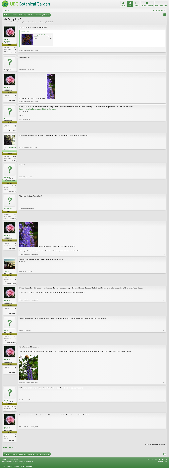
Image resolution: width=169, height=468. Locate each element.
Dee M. (6, 332)
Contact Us (150, 461)
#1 (164, 52)
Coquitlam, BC (12, 52)
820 (15, 125)
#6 (164, 191)
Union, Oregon (12, 131)
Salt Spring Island (11, 284)
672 (15, 279)
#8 (164, 255)
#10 (164, 314)
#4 (164, 130)
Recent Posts (8, 10)
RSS (166, 461)
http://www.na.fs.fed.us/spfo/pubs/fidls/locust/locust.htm (37, 109)
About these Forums (161, 5)
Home (159, 461)
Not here (14, 412)
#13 (164, 411)
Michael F (7, 178)
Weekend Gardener (40, 22)
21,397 (14, 408)
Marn (5, 119)
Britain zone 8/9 (12, 192)
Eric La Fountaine (10, 148)
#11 (164, 343)
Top (163, 461)
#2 (164, 70)
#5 (164, 160)
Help (156, 461)
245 (15, 215)
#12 (164, 384)
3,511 (14, 157)
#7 (164, 219)
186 (15, 338)
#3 (164, 102)
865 (15, 47)
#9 (164, 284)
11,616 (14, 186)
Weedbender (8, 209)
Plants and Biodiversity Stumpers (19, 22)
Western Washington (11, 343)
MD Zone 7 (13, 219)
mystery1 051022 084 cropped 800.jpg (44, 35)
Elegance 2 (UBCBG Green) (10, 461)
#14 (164, 442)
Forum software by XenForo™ (17, 463)
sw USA (14, 160)
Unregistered (8, 70)
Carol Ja (6, 273)
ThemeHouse (28, 465)
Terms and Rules (162, 463)
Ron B (6, 402)
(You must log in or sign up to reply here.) (155, 446)
